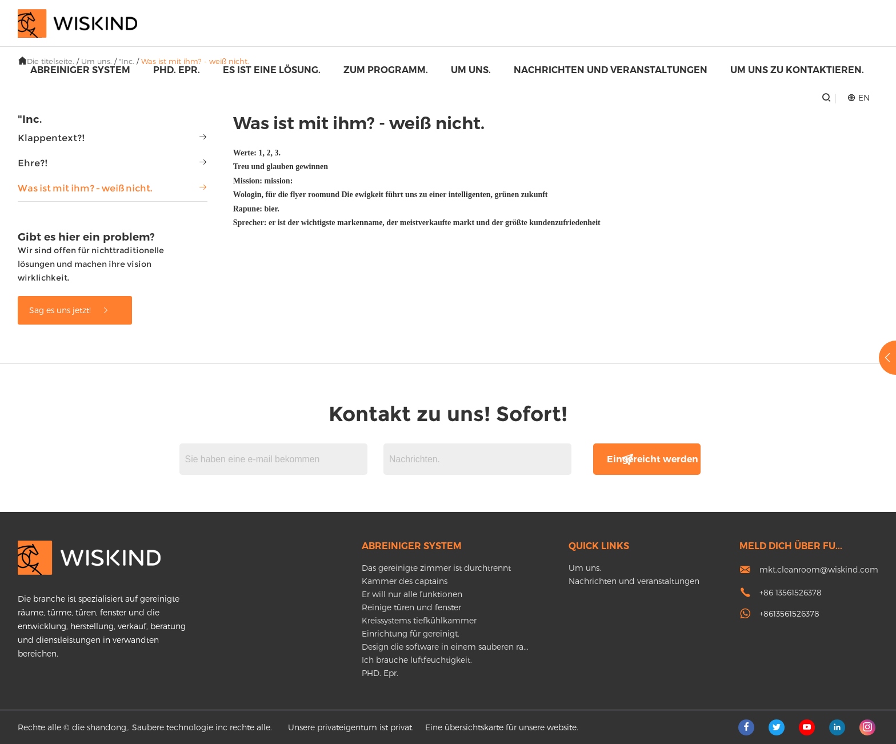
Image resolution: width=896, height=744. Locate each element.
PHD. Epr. (176, 70)
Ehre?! (33, 163)
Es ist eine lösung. (272, 70)
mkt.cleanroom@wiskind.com (818, 569)
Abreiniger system (80, 70)
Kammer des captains (404, 581)
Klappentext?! (51, 138)
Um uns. (471, 70)
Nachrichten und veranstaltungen (610, 70)
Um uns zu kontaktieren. (797, 70)
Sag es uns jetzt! (69, 310)
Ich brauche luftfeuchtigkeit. (417, 660)
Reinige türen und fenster (411, 607)
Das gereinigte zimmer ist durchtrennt (436, 568)
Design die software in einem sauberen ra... (445, 646)
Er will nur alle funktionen (412, 594)
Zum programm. (385, 70)
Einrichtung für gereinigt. (410, 633)
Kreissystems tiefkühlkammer (419, 620)
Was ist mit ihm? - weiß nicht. (85, 188)
